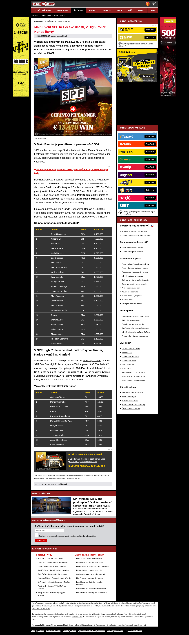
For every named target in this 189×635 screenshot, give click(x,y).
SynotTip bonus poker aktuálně (133, 248)
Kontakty (40, 631)
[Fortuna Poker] (137, 82)
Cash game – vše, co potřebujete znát (135, 280)
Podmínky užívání (69, 631)
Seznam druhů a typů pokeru (132, 296)
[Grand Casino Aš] (21, 96)
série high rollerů (92, 360)
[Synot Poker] (168, 96)
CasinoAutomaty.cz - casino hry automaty (91, 574)
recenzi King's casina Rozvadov (83, 461)
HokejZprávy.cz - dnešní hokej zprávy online (53, 570)
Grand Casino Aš (59, 15)
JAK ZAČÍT (35, 15)
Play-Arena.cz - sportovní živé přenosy (89, 578)
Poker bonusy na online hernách (133, 324)
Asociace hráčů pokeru (130, 401)
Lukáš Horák (62, 36)
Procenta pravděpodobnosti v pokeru (135, 272)
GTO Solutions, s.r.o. (135, 631)
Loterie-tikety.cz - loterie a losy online (89, 570)
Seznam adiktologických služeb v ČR (82, 625)
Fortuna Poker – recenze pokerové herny (136, 235)
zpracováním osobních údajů (59, 536)
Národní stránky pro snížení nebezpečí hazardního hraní (126, 625)
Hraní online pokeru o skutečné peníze (135, 328)
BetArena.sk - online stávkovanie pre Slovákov (54, 582)
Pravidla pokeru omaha (130, 292)
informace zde (77, 617)
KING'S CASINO (46, 15)
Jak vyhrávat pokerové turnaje (132, 276)
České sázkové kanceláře (131, 408)
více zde (77, 478)
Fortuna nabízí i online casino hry (133, 404)
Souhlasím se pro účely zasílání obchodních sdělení (67, 536)
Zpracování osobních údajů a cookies (91, 631)
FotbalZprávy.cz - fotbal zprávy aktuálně (52, 566)
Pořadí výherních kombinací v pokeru (135, 268)
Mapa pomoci (100, 625)
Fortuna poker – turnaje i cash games (135, 336)
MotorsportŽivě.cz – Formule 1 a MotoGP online (54, 578)
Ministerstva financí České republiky (125, 603)
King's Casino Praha (129, 360)
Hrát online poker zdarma (131, 320)
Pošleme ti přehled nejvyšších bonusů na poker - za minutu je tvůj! (69, 526)
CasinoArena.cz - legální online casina (89, 562)
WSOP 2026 (126, 368)
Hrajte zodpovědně (39, 475)
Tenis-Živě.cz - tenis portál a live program (52, 574)
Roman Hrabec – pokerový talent (133, 372)
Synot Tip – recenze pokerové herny (134, 231)
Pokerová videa (127, 300)
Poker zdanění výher (129, 397)
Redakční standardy (53, 631)
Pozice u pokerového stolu (131, 288)
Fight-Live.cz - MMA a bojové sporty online (53, 562)
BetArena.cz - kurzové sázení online (50, 558)
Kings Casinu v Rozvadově (94, 179)
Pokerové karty (127, 352)
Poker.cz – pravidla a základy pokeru (89, 558)
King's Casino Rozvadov (130, 356)
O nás (33, 631)
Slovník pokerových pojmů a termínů (134, 284)
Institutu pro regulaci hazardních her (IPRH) (83, 606)
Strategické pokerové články (132, 304)
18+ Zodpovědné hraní (115, 631)
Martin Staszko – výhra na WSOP (133, 376)
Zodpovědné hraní (127, 606)
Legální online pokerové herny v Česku (135, 316)
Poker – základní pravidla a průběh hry (135, 264)
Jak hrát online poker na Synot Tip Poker (136, 332)
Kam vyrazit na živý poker (131, 348)
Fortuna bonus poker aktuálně (132, 252)
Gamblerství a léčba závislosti (132, 393)
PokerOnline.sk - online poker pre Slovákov (91, 593)
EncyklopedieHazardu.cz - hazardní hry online (92, 566)
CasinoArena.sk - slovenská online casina (91, 589)
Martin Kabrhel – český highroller (133, 380)
